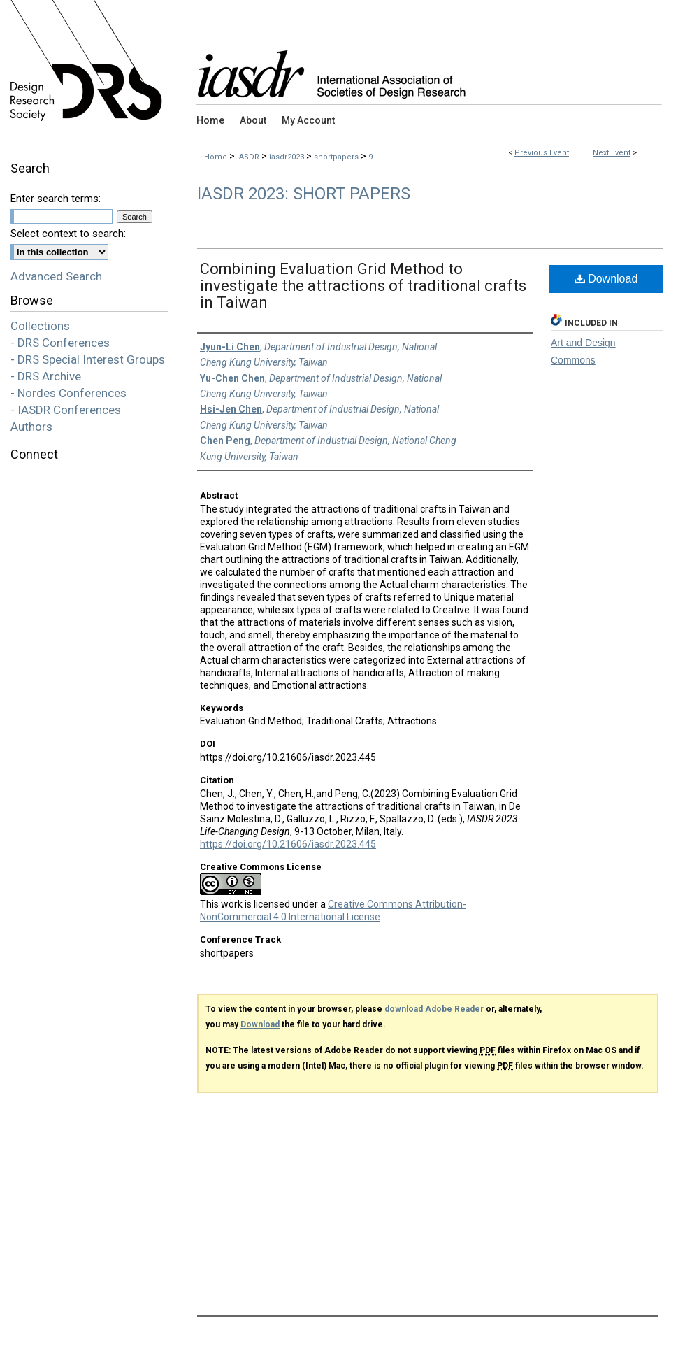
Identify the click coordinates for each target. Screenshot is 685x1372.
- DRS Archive (45, 376)
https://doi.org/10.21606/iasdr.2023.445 (288, 844)
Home (215, 157)
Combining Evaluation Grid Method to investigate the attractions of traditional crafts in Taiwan (363, 285)
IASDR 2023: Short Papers (303, 193)
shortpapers (337, 157)
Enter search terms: (55, 198)
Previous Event (541, 152)
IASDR (249, 157)
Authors (31, 427)
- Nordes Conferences (68, 393)
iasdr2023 (287, 157)
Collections (40, 326)
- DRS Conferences (60, 343)
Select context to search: (68, 233)
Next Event (611, 152)
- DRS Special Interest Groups (87, 359)
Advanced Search (56, 276)
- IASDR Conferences (65, 410)
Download (606, 279)
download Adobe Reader (434, 1009)
